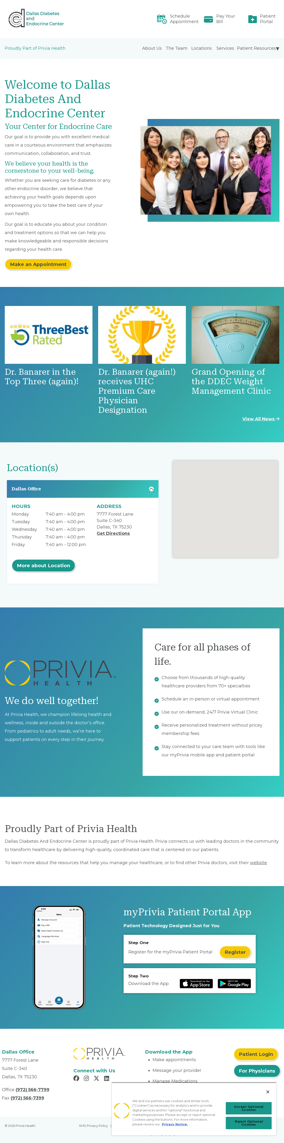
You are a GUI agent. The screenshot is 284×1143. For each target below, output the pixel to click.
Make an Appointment (38, 264)
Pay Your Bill (225, 19)
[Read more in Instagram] (87, 1079)
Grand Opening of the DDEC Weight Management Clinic (231, 381)
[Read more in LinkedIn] (107, 1079)
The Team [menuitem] (177, 48)
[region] (194, 1108)
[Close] (268, 1092)
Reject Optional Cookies (249, 1122)
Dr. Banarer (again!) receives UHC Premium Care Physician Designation (137, 391)
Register (235, 952)
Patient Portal (268, 19)
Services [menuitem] (225, 48)
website (258, 862)
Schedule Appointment (184, 19)
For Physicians (257, 1071)
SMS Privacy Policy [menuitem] (93, 1126)
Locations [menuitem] (201, 48)
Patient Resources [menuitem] (256, 48)
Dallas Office (26, 488)
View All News (260, 419)
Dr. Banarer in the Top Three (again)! (42, 376)
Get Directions (113, 533)
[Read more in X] (97, 1079)
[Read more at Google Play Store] (234, 983)
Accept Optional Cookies (248, 1108)
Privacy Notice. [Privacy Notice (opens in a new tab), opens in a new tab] (175, 1124)
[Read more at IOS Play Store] (196, 983)
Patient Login (256, 1054)
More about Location (43, 565)
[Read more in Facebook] (77, 1079)
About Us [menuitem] (152, 48)
